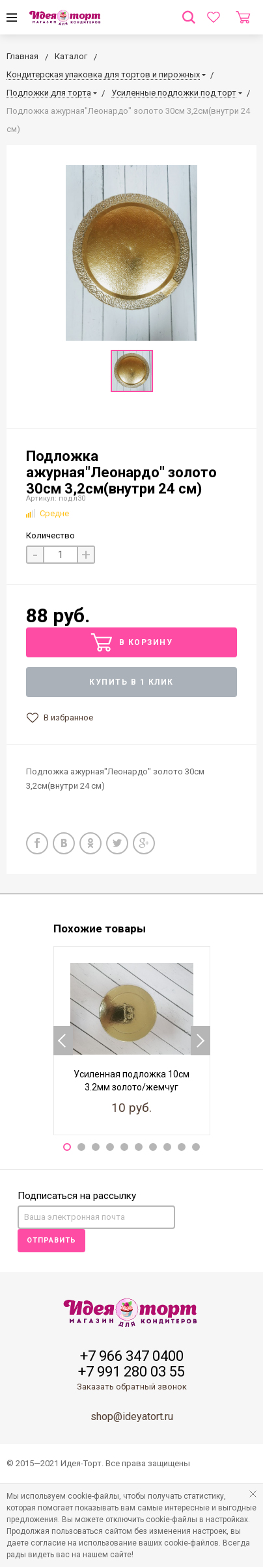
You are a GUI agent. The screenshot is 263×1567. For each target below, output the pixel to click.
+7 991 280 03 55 (131, 1372)
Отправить (51, 1240)
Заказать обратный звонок (132, 1386)
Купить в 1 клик (131, 682)
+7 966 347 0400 (132, 1356)
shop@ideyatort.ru (131, 1416)
